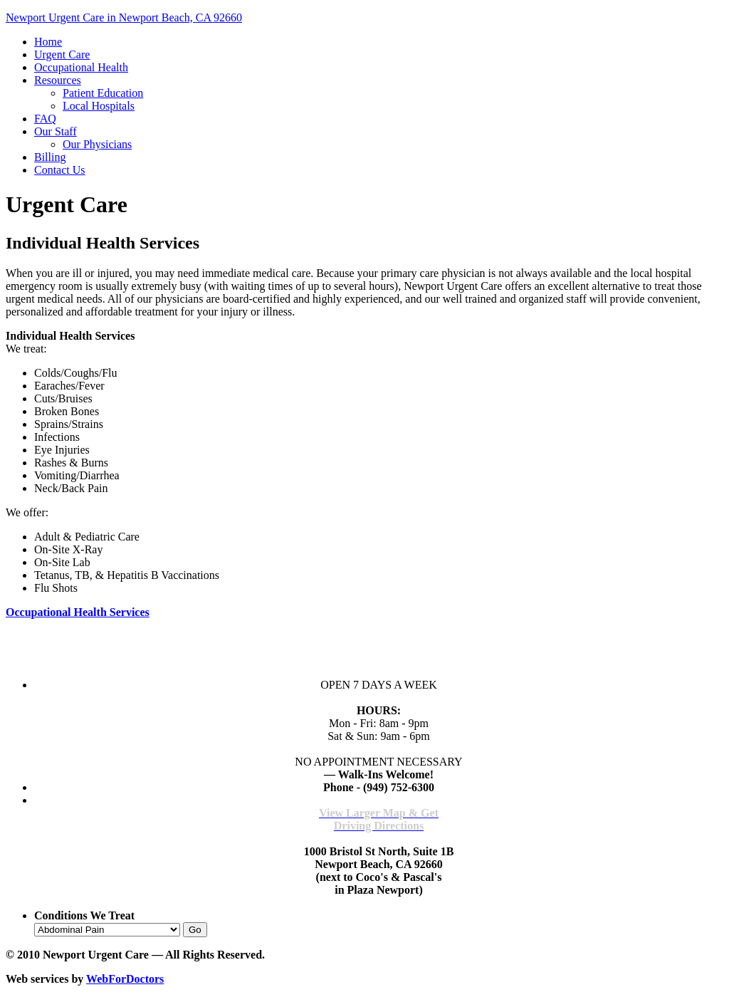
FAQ (45, 119)
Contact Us (59, 170)
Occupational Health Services (78, 612)
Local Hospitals (99, 106)
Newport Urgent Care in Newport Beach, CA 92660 (124, 17)
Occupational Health (81, 67)
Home (48, 42)
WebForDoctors (125, 979)
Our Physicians (97, 144)
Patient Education (103, 93)
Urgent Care (62, 54)
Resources (57, 80)
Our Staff (55, 131)
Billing (49, 157)
